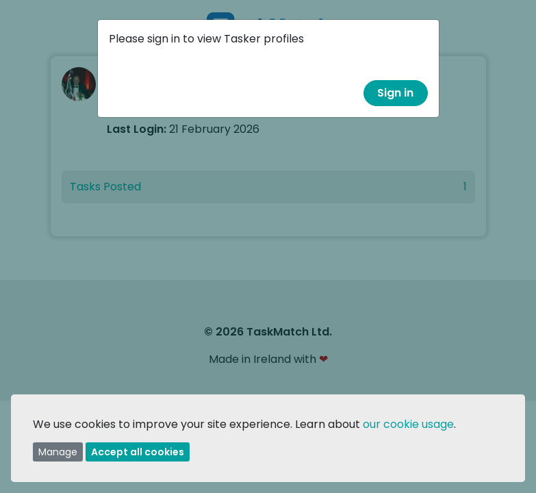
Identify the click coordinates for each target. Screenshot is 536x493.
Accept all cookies (137, 452)
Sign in (395, 93)
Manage (57, 452)
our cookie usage (408, 424)
